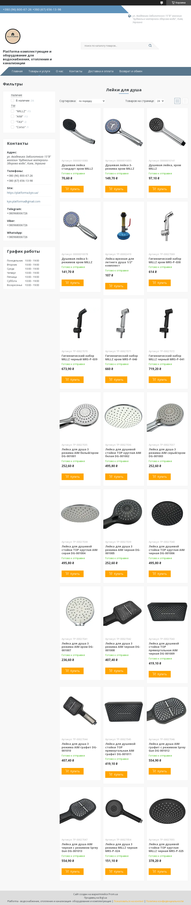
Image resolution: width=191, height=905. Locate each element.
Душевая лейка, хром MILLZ (165, 166)
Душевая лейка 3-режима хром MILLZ (119, 166)
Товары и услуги (39, 71)
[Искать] (150, 45)
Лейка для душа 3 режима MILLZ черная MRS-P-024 (121, 847)
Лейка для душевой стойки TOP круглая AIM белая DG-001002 (123, 452)
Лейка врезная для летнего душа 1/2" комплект (119, 262)
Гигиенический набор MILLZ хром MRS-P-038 (165, 260)
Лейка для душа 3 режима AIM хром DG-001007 (78, 647)
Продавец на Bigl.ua (95, 897)
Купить (75, 189)
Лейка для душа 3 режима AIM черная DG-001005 (122, 550)
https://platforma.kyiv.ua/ (22, 193)
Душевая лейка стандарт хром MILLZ (77, 166)
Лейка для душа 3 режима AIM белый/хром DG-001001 (80, 452)
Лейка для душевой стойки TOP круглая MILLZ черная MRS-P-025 (166, 847)
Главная (17, 71)
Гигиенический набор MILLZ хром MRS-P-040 (121, 357)
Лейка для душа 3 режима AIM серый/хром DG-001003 (167, 452)
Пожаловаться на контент (129, 901)
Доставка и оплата (100, 71)
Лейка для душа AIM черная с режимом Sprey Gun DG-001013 (80, 847)
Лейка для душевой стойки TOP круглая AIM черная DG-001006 (167, 550)
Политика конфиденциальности (165, 901)
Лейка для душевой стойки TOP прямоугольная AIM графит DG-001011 (120, 749)
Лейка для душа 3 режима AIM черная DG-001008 (122, 647)
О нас (59, 71)
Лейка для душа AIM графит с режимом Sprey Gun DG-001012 (167, 747)
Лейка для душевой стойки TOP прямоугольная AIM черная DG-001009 (164, 649)
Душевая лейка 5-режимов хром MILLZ (77, 260)
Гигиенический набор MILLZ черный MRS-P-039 (79, 357)
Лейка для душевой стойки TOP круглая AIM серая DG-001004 (79, 550)
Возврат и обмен (130, 71)
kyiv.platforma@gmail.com (23, 201)
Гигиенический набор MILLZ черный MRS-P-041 (166, 357)
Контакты (75, 71)
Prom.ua (113, 894)
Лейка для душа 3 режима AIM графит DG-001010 (79, 747)
